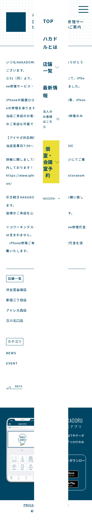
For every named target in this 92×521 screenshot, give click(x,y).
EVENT (12, 363)
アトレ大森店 (16, 310)
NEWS (11, 353)
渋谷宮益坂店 (16, 289)
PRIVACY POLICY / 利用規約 (46, 505)
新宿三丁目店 (16, 300)
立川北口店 (14, 320)
